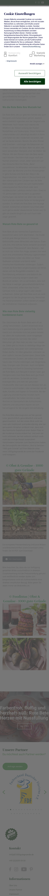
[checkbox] (5, 53)
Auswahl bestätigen (29, 73)
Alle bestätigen (32, 81)
